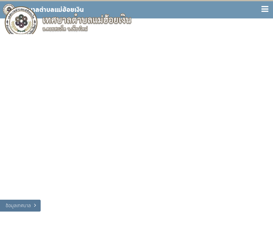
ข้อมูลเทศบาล (18, 205)
